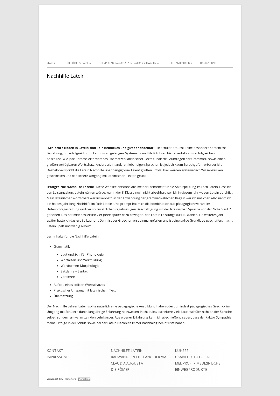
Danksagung (208, 63)
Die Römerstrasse (77, 63)
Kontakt (55, 350)
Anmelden (84, 379)
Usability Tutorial (193, 356)
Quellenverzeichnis (180, 63)
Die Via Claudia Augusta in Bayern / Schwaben (128, 63)
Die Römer (120, 369)
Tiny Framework (67, 379)
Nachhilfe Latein (127, 350)
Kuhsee (181, 350)
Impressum (57, 356)
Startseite (53, 63)
